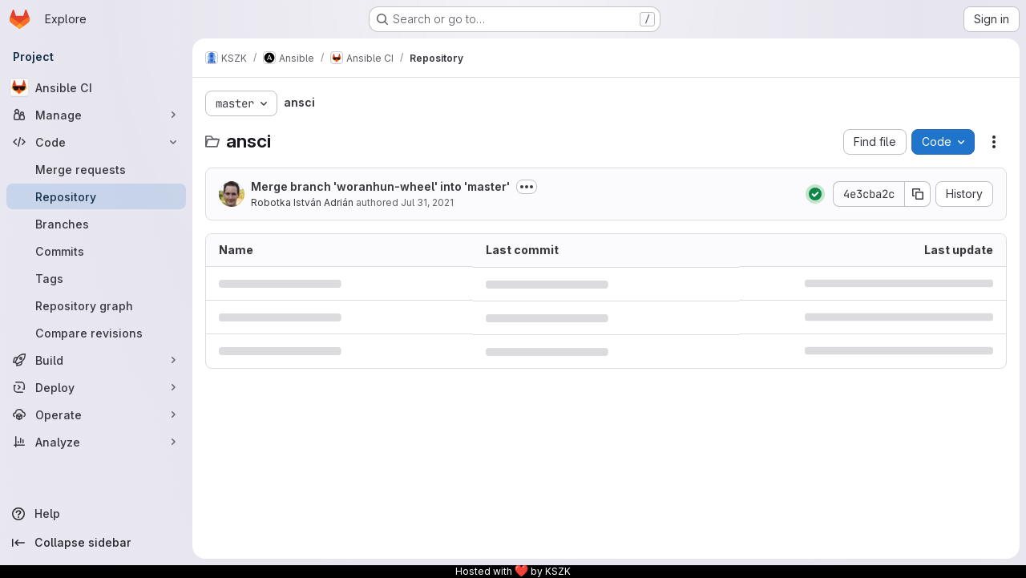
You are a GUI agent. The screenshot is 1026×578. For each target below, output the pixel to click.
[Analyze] (96, 442)
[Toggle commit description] (526, 187)
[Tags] (96, 278)
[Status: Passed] (815, 194)
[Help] (96, 514)
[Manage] (96, 114)
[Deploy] (96, 387)
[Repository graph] (96, 305)
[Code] (96, 142)
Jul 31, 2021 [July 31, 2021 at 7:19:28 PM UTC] (427, 202)
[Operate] (96, 414)
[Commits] (96, 251)
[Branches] (96, 223)
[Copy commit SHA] (918, 194)
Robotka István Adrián (302, 202)
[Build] (96, 360)
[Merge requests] (96, 169)
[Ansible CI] (96, 87)
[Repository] (96, 196)
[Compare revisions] (96, 333)
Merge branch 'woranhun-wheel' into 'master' (380, 186)
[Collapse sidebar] (96, 543)
